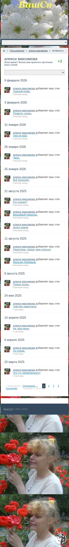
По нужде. (19, 350)
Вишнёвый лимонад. (25, 214)
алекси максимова (21, 59)
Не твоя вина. (21, 328)
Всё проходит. (21, 180)
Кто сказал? (20, 202)
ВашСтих (8, 409)
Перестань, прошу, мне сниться (32, 249)
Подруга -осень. (22, 113)
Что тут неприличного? (26, 372)
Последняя (11, 388)
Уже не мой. (20, 135)
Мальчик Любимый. (24, 262)
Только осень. (21, 284)
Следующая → (30, 386)
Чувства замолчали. (25, 306)
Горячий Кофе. (22, 91)
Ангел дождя (20, 227)
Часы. (16, 157)
